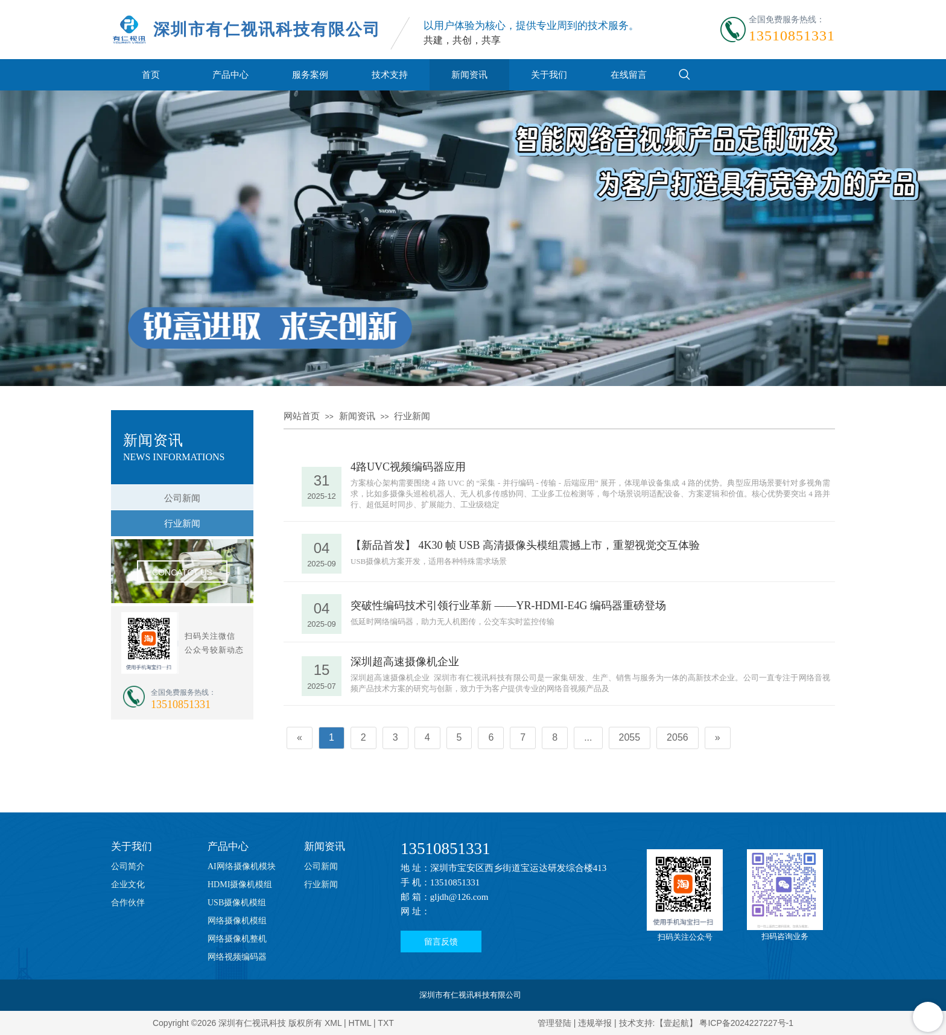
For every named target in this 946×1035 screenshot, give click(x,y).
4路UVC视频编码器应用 (408, 467)
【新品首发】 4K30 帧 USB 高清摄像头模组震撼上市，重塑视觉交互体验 (525, 545)
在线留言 (629, 74)
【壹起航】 (676, 1023)
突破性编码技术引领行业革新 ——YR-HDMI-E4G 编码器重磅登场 (508, 606)
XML (333, 1023)
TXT (385, 1023)
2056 (677, 737)
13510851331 (445, 849)
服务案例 (310, 74)
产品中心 (230, 74)
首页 (151, 74)
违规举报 (595, 1023)
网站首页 (302, 416)
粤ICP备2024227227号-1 (746, 1023)
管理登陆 (554, 1023)
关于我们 (549, 74)
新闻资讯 (469, 74)
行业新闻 (412, 416)
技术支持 (390, 74)
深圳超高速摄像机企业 (405, 662)
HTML (360, 1023)
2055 (630, 737)
